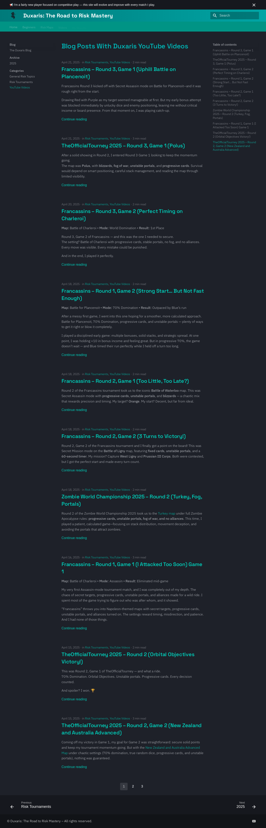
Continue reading (74, 119)
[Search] (234, 15)
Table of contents (225, 44)
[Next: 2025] (244, 806)
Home (13, 27)
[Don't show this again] (253, 4)
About (106, 27)
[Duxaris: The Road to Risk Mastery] (13, 15)
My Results (79, 27)
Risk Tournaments (96, 62)
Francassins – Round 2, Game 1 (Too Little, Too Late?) (125, 381)
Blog (94, 27)
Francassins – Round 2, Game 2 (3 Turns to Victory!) (124, 436)
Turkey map (166, 513)
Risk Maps (47, 27)
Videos (62, 27)
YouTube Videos (120, 62)
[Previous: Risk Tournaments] (32, 806)
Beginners (29, 27)
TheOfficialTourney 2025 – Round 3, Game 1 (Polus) (123, 145)
